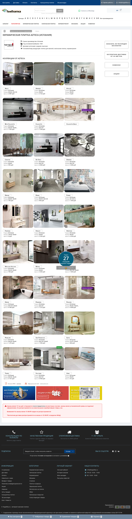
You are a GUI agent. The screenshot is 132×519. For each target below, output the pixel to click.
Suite (68, 338)
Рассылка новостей (63, 478)
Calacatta (39, 124)
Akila (6, 88)
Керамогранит (63, 24)
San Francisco (40, 338)
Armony (38, 88)
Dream (7, 195)
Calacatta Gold (71, 124)
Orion (7, 302)
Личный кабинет (62, 470)
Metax (38, 266)
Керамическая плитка (31, 24)
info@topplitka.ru (91, 470)
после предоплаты (39, 406)
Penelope (8, 338)
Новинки (91, 24)
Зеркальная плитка (35, 486)
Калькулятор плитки (47, 3)
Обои (31, 492)
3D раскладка (61, 3)
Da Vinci (38, 160)
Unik (68, 373)
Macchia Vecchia (10, 266)
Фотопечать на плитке (36, 489)
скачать (19, 384)
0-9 (97, 18)
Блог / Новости (6, 500)
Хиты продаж (6, 492)
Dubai (37, 195)
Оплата (25, 3)
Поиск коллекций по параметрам (52, 13)
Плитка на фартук (35, 484)
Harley (38, 231)
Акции (83, 24)
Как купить (6, 3)
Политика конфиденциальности (12, 484)
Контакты (34, 3)
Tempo (7, 373)
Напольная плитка (48, 24)
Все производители (106, 18)
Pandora (38, 302)
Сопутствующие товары (37, 497)
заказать (76, 396)
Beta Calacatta (10, 124)
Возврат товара (7, 481)
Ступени (32, 481)
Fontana (7, 231)
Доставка (16, 3)
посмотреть (43, 396)
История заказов (62, 472)
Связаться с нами (7, 478)
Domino (68, 160)
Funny (68, 195)
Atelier (68, 88)
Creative (7, 160)
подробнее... (10, 396)
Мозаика (74, 24)
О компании (5, 470)
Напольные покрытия (36, 495)
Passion (68, 302)
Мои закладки (61, 475)
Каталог (5, 24)
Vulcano (38, 373)
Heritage (69, 231)
